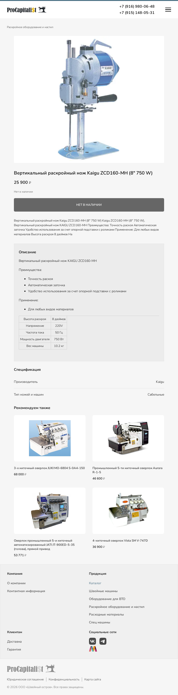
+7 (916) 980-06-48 (137, 6)
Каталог (95, 583)
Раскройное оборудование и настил (30, 27)
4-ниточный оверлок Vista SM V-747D (120, 541)
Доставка (14, 641)
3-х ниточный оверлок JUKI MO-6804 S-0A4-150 (49, 468)
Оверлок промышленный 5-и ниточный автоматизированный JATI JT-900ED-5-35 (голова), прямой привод (44, 545)
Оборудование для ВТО (107, 599)
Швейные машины (103, 591)
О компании (16, 583)
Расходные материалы (106, 614)
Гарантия (14, 649)
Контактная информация (26, 591)
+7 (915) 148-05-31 (137, 12)
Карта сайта (92, 679)
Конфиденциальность (64, 679)
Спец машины (99, 622)
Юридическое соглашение (25, 679)
